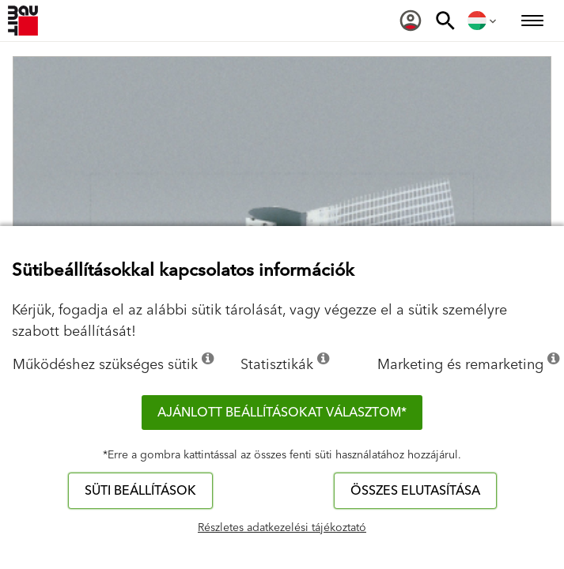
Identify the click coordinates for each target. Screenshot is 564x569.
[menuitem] (410, 20)
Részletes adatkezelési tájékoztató (282, 527)
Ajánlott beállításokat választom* (282, 412)
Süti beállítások (140, 491)
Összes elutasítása (415, 491)
